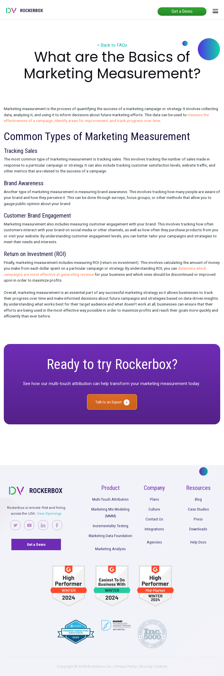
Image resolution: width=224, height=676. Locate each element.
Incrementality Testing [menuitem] (110, 525)
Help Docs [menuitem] (198, 542)
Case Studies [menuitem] (198, 509)
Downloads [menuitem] (198, 529)
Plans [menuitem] (154, 499)
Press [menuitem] (198, 519)
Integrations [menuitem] (154, 529)
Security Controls (153, 666)
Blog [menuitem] (198, 499)
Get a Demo (182, 11)
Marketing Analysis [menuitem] (110, 548)
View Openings (49, 513)
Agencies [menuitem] (154, 542)
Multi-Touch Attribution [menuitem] (110, 499)
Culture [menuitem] (154, 509)
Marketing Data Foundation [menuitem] (110, 535)
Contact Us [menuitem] (154, 519)
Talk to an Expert (108, 402)
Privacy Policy (126, 666)
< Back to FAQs (112, 45)
